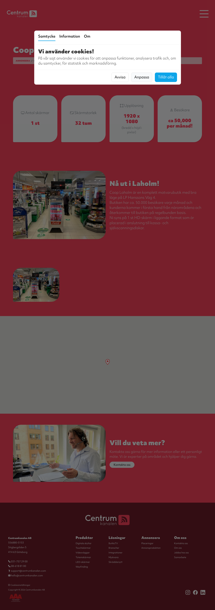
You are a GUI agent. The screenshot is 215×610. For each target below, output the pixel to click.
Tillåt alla (166, 77)
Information (69, 36)
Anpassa (141, 77)
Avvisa (120, 77)
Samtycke (46, 36)
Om (87, 36)
